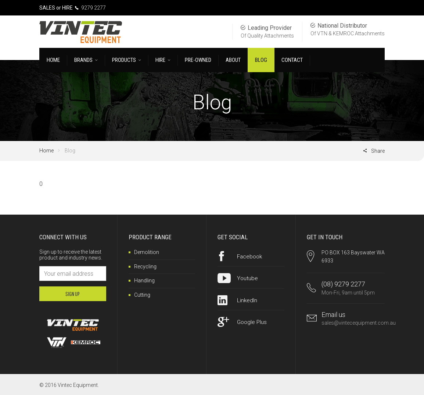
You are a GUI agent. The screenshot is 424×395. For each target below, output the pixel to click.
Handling (144, 280)
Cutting (142, 295)
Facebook (249, 256)
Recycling (145, 266)
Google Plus (252, 322)
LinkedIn (247, 300)
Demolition (146, 252)
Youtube (247, 278)
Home (46, 151)
